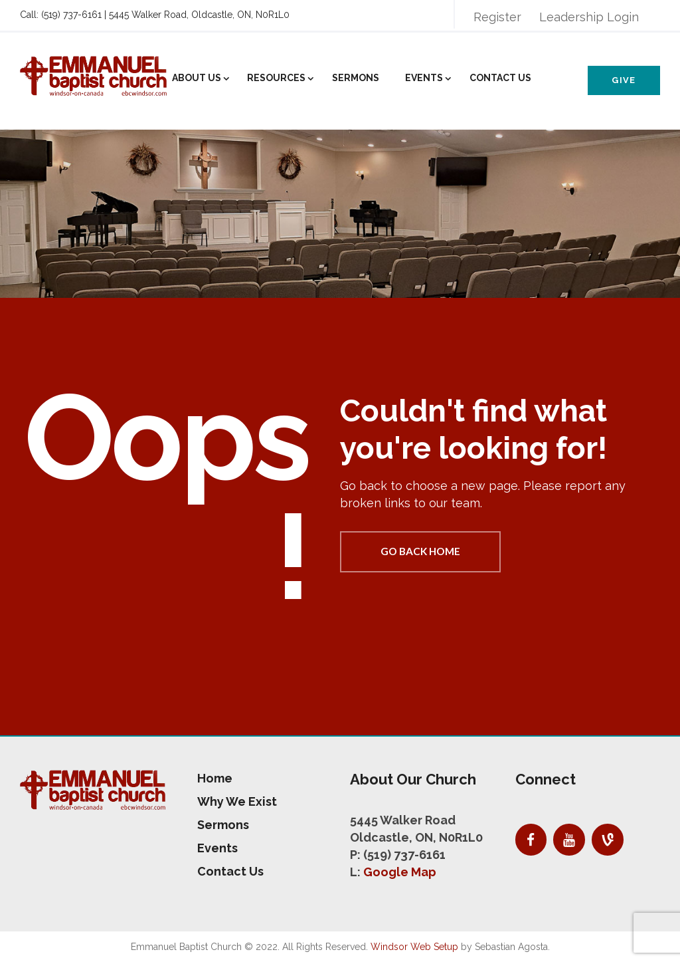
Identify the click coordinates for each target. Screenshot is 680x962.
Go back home (420, 551)
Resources (276, 77)
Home (214, 778)
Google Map (399, 872)
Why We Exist (237, 801)
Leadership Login (589, 17)
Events (424, 77)
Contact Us (500, 77)
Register (497, 17)
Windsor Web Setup (414, 946)
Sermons (355, 77)
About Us (196, 77)
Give (624, 80)
